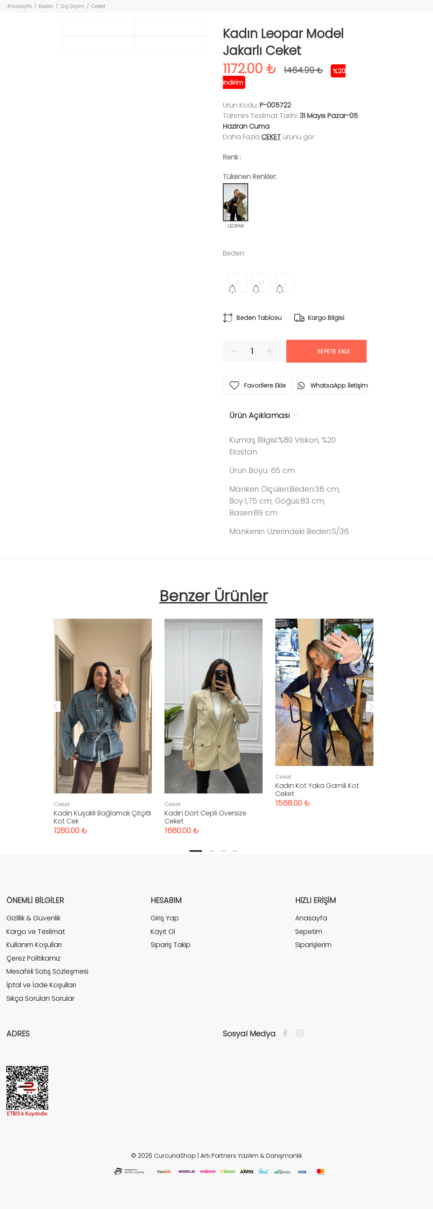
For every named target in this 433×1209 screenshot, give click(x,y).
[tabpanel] (102, 718)
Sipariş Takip (171, 945)
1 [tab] (195, 851)
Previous (55, 706)
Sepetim (308, 931)
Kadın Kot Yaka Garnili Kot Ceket (317, 790)
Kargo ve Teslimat (35, 931)
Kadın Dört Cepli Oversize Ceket (205, 817)
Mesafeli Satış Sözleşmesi (47, 971)
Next (371, 706)
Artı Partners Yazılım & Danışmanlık (251, 1155)
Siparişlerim (313, 945)
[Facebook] (287, 1034)
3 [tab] (223, 851)
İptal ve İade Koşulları (41, 985)
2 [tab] (211, 851)
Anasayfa (19, 6)
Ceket (98, 6)
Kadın (46, 6)
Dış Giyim (72, 6)
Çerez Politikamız (33, 958)
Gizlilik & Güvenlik (33, 918)
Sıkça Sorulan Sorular (40, 998)
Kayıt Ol (163, 931)
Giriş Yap (165, 918)
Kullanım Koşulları (34, 945)
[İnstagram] (298, 1034)
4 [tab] (235, 851)
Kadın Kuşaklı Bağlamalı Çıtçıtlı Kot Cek (102, 817)
